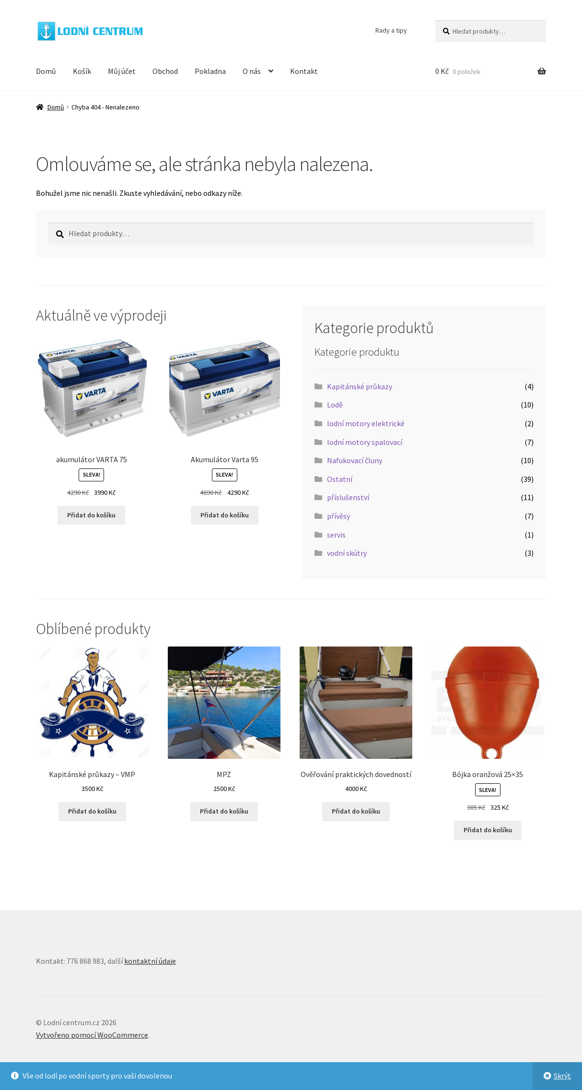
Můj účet (122, 71)
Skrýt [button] (562, 1075)
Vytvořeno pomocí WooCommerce (92, 1035)
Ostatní (339, 479)
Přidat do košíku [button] (91, 515)
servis (336, 534)
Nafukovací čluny (354, 460)
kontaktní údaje (150, 961)
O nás (252, 71)
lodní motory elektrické (366, 423)
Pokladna (210, 71)
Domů (46, 71)
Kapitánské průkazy (359, 386)
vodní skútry (347, 553)
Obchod (165, 71)
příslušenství (348, 497)
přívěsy (338, 516)
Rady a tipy (391, 30)
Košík (82, 71)
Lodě (335, 404)
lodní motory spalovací (364, 442)
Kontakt (304, 71)
